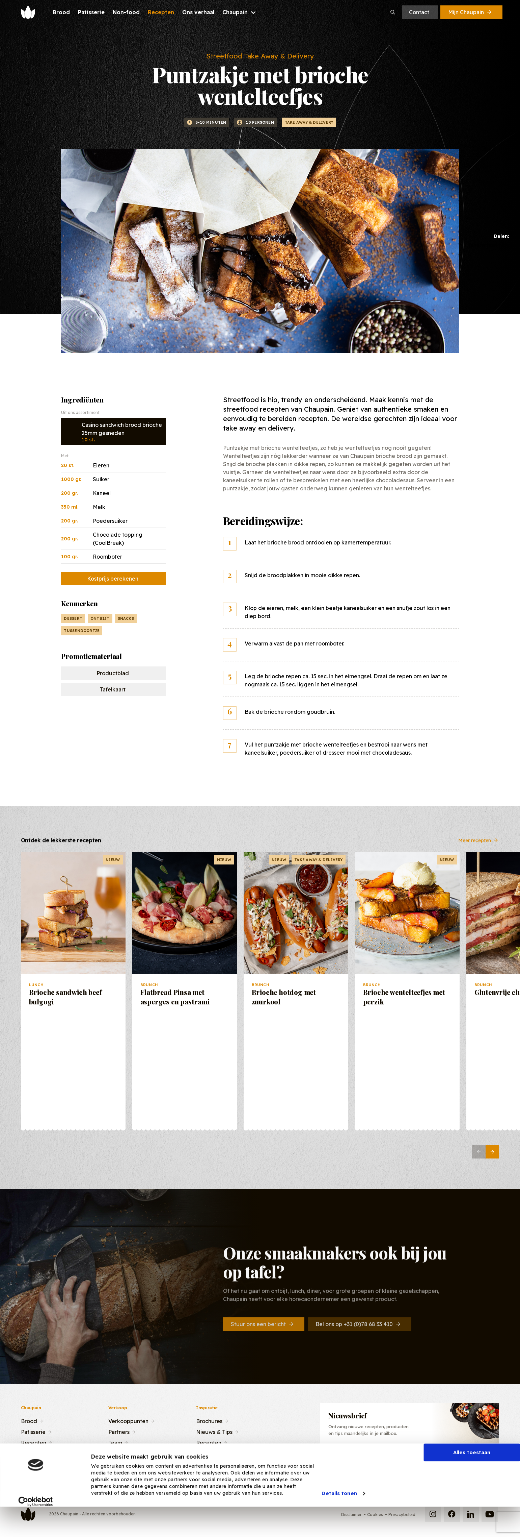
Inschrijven (461, 1458)
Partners (119, 1431)
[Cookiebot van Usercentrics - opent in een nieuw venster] (35, 1526)
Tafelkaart (113, 689)
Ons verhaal (36, 1453)
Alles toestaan (471, 1477)
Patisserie (33, 1431)
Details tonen (339, 1518)
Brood (29, 1420)
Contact (419, 12)
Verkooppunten (128, 1420)
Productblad (113, 673)
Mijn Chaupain (470, 12)
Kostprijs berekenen (112, 578)
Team (115, 1442)
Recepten (33, 1442)
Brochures (209, 1420)
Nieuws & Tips (214, 1431)
